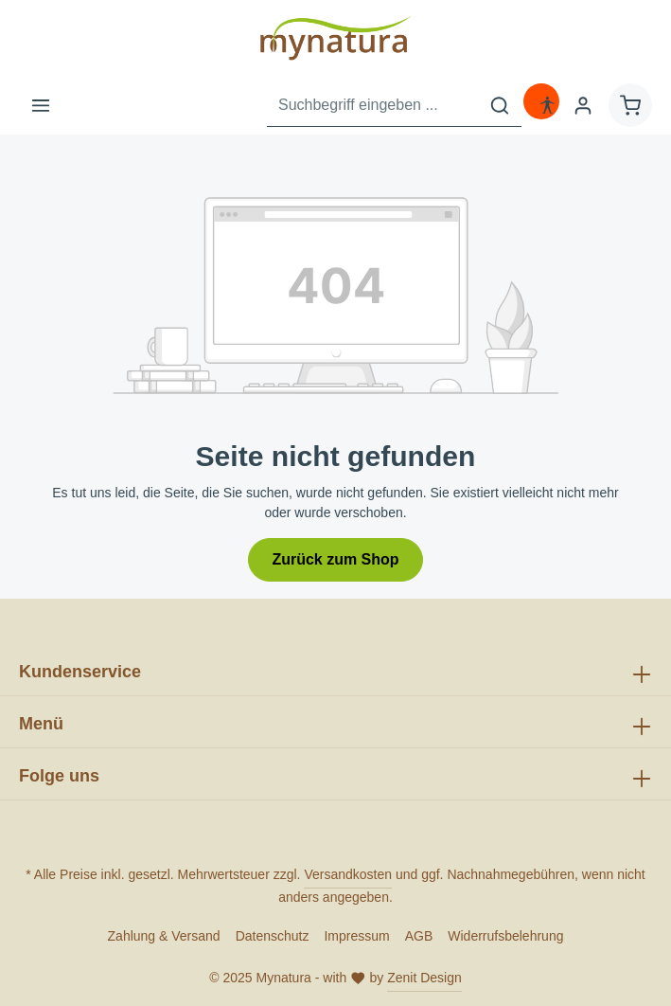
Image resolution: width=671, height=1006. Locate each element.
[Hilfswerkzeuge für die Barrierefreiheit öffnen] (547, 105)
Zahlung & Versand (164, 935)
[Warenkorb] (630, 105)
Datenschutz (272, 935)
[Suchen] (499, 105)
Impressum (356, 935)
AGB (419, 935)
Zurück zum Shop (335, 559)
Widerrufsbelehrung (505, 935)
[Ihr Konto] (583, 105)
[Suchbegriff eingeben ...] (373, 105)
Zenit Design (424, 977)
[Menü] (40, 105)
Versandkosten (348, 874)
